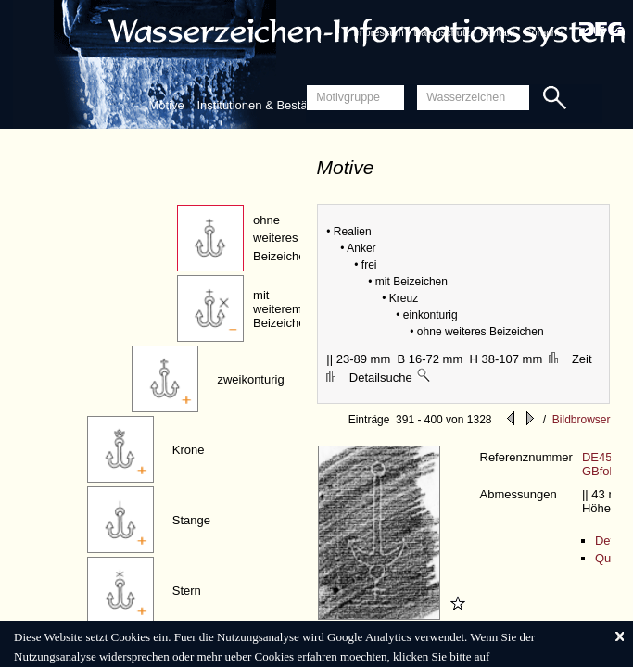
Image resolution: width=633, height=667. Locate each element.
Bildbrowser (581, 419)
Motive (166, 105)
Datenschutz (441, 32)
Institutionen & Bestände (261, 105)
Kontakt (497, 32)
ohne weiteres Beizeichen (282, 238)
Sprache (544, 32)
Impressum (378, 32)
